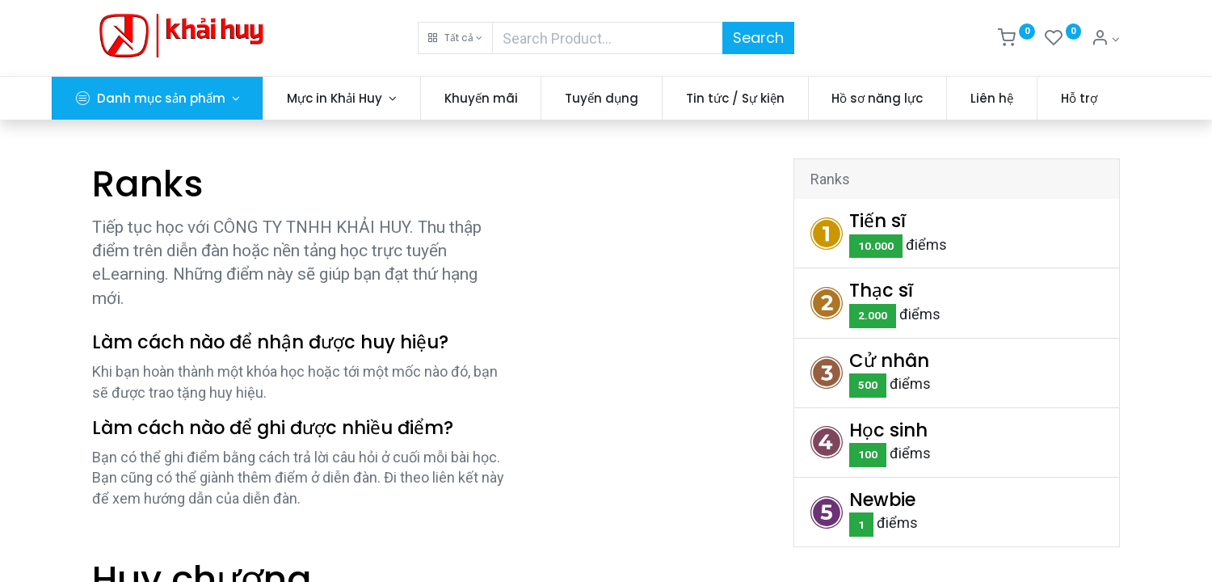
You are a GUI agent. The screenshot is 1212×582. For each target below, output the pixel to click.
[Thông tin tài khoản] (1105, 39)
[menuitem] (521, 98)
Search (758, 37)
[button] (455, 38)
